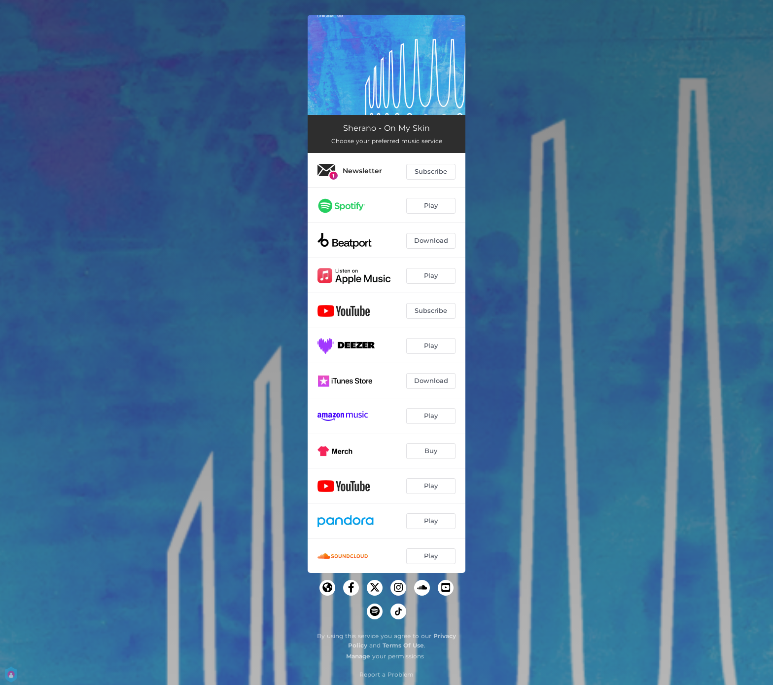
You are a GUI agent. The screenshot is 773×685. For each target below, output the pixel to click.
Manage (358, 656)
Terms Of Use (403, 645)
